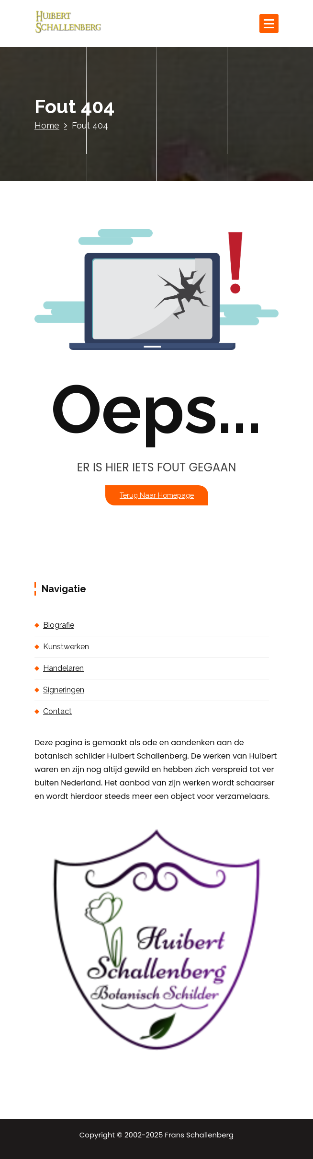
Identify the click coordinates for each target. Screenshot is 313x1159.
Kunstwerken (66, 646)
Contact (57, 711)
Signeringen (63, 689)
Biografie (58, 625)
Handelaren (63, 668)
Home (46, 125)
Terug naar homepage (157, 495)
